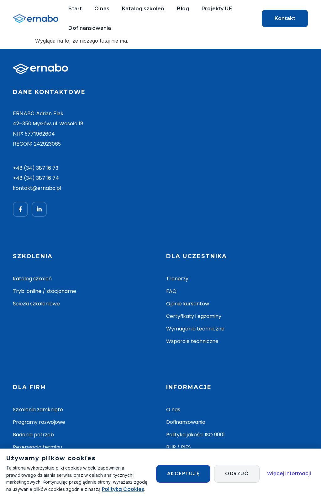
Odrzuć (237, 473)
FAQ (171, 291)
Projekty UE (217, 9)
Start (75, 9)
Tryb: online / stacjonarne (44, 291)
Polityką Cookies (123, 489)
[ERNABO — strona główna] (35, 18)
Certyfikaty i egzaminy (193, 316)
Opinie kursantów (187, 303)
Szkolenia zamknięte (38, 409)
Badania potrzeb (33, 434)
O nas (101, 9)
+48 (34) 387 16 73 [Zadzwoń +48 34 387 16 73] (35, 168)
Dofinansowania (89, 28)
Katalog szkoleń (143, 9)
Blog (183, 9)
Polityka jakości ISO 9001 (195, 434)
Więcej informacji (289, 473)
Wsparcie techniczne (192, 341)
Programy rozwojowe (39, 422)
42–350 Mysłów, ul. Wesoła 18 (48, 123)
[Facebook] (20, 209)
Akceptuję (183, 473)
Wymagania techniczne (195, 328)
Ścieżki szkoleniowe (36, 303)
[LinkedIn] (39, 209)
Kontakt (285, 18)
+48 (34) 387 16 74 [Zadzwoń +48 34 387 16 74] (36, 178)
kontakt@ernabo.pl (37, 188)
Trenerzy (177, 278)
